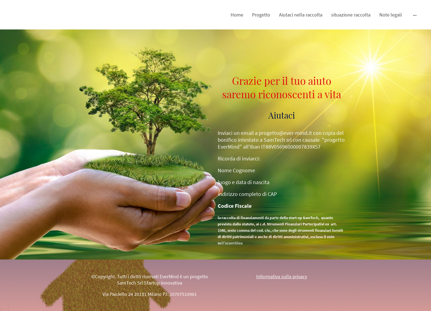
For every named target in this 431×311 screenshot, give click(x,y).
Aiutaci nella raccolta (300, 15)
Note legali (390, 15)
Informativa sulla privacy (281, 276)
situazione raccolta (351, 15)
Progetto (261, 15)
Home (237, 15)
